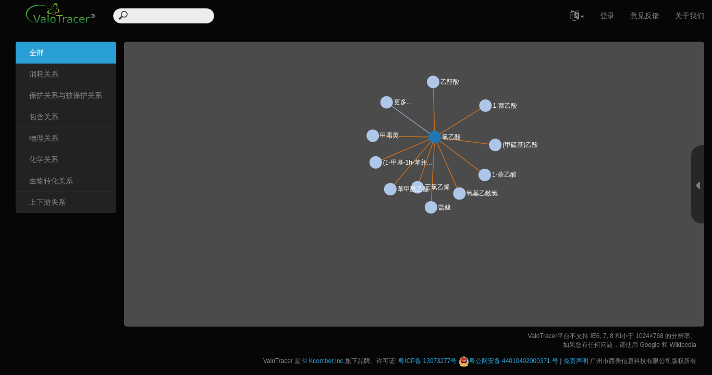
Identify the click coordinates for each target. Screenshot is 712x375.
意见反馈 (644, 15)
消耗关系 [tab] (43, 74)
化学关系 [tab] (43, 159)
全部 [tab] (36, 52)
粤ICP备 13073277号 (428, 361)
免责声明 (575, 361)
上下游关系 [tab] (47, 202)
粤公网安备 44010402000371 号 (508, 361)
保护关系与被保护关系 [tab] (65, 95)
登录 (607, 15)
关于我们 (689, 15)
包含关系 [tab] (43, 117)
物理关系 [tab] (43, 138)
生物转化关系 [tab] (51, 181)
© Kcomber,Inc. (323, 361)
